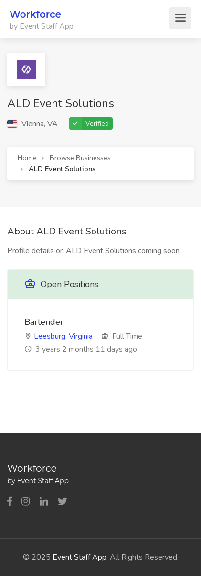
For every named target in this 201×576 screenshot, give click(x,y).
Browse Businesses (80, 158)
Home (27, 158)
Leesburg (49, 336)
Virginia (81, 336)
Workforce (35, 14)
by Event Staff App (42, 26)
